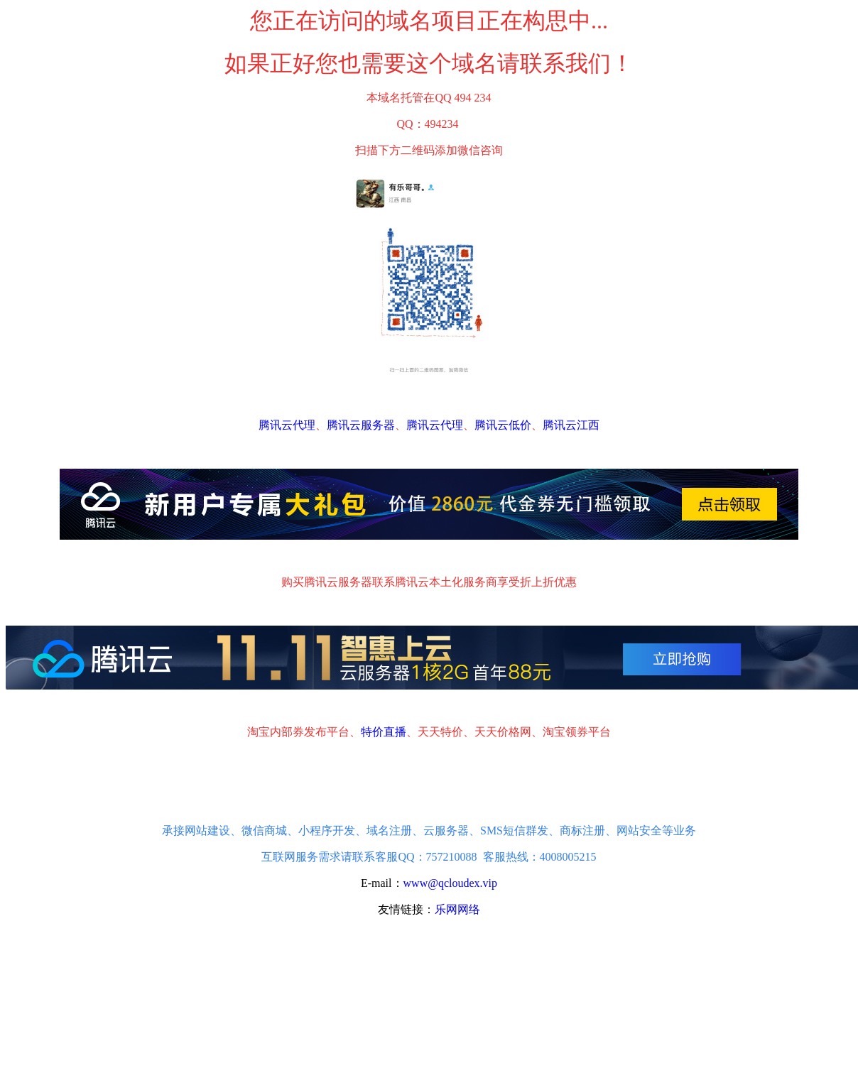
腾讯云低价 (502, 425)
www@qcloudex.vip (450, 883)
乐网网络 (457, 909)
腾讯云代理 (287, 425)
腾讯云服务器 (361, 425)
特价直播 (383, 732)
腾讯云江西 (571, 425)
